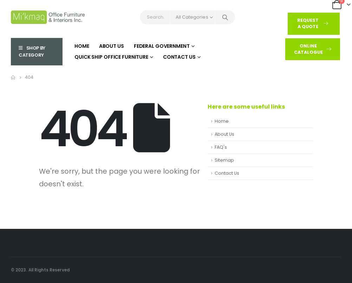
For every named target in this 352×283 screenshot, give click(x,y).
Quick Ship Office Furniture (111, 56)
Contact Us (179, 56)
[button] (314, 24)
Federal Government (162, 46)
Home (81, 46)
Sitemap (224, 160)
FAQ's (221, 147)
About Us (111, 46)
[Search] (225, 17)
